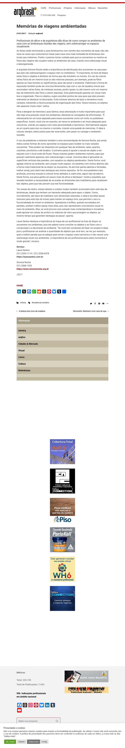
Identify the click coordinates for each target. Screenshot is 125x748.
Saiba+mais (33, 742)
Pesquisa (61, 15)
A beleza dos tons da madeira (32, 311)
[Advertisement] (34, 414)
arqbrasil (39, 33)
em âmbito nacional (26, 696)
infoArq (23, 303)
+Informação (80, 8)
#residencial (36, 303)
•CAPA (43, 8)
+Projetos (67, 8)
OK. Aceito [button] (10, 742)
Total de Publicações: (28, 684)
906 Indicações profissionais (31, 693)
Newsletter (103, 8)
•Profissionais (55, 8)
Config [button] (44, 742)
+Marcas (92, 8)
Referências (24, 370)
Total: (20, 680)
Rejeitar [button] (21, 742)
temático (45, 303)
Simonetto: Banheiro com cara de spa (89, 311)
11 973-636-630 (48, 15)
